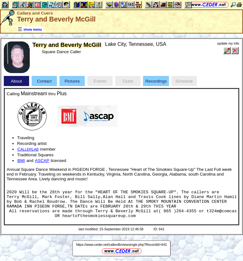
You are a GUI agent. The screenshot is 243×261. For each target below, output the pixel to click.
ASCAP (42, 160)
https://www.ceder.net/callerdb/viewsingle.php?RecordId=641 (121, 244)
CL (28, 149)
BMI (21, 160)
